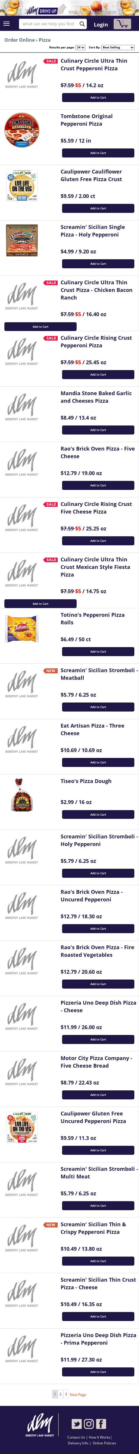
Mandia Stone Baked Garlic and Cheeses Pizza (96, 397)
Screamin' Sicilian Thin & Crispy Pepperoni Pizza (93, 1228)
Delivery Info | (79, 1443)
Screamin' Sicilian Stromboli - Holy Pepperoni (99, 840)
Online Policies (104, 1443)
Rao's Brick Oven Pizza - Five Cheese (98, 452)
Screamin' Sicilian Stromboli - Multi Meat (99, 1172)
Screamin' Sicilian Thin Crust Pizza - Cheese (98, 1283)
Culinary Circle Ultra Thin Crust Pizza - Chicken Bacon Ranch (97, 290)
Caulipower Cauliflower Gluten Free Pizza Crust (91, 175)
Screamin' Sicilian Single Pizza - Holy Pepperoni (93, 230)
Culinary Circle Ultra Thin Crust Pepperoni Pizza (94, 64)
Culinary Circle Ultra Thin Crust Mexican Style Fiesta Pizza (95, 567)
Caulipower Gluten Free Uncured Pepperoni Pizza (93, 1117)
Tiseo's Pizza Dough (86, 780)
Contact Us (76, 1437)
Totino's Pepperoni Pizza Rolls (93, 618)
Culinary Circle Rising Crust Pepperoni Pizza (96, 341)
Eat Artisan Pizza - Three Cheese (92, 729)
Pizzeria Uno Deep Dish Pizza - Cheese (98, 1006)
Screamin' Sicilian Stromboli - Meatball (99, 674)
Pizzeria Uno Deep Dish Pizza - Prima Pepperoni (98, 1339)
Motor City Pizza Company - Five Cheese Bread (96, 1061)
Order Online (19, 40)
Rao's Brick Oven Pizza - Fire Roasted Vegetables (97, 951)
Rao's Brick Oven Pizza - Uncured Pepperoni (92, 895)
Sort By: (93, 47)
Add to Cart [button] (98, 97)
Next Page (78, 1394)
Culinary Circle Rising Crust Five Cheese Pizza (96, 507)
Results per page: (62, 47)
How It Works (99, 1437)
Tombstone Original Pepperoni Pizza (87, 120)
